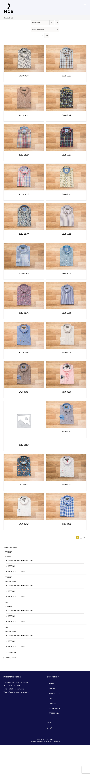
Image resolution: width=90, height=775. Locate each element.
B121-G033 (66, 313)
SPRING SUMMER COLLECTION (20, 561)
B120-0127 (23, 75)
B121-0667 (66, 352)
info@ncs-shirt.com (16, 689)
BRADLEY (8, 552)
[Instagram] (51, 728)
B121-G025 (23, 194)
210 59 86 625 (14, 686)
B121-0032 (66, 431)
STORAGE (11, 566)
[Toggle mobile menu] (85, 4)
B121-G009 (23, 273)
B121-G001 (66, 194)
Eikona (51, 739)
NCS (6, 602)
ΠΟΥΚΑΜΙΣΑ (11, 581)
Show (38, 29)
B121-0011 (66, 524)
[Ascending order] (57, 22)
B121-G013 (23, 115)
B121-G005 (66, 273)
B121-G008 (66, 233)
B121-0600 (23, 352)
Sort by (36, 23)
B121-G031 (66, 75)
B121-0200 (23, 444)
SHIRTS (9, 556)
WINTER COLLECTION (16, 572)
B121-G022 (23, 154)
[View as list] (47, 35)
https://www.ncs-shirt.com (18, 692)
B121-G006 (23, 313)
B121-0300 (66, 392)
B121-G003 (23, 233)
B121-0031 (23, 484)
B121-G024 (66, 154)
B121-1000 (23, 392)
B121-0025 (66, 484)
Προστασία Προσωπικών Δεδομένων (48, 742)
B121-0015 (23, 524)
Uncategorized (10, 658)
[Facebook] (48, 728)
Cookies (32, 742)
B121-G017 (66, 115)
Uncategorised (10, 652)
